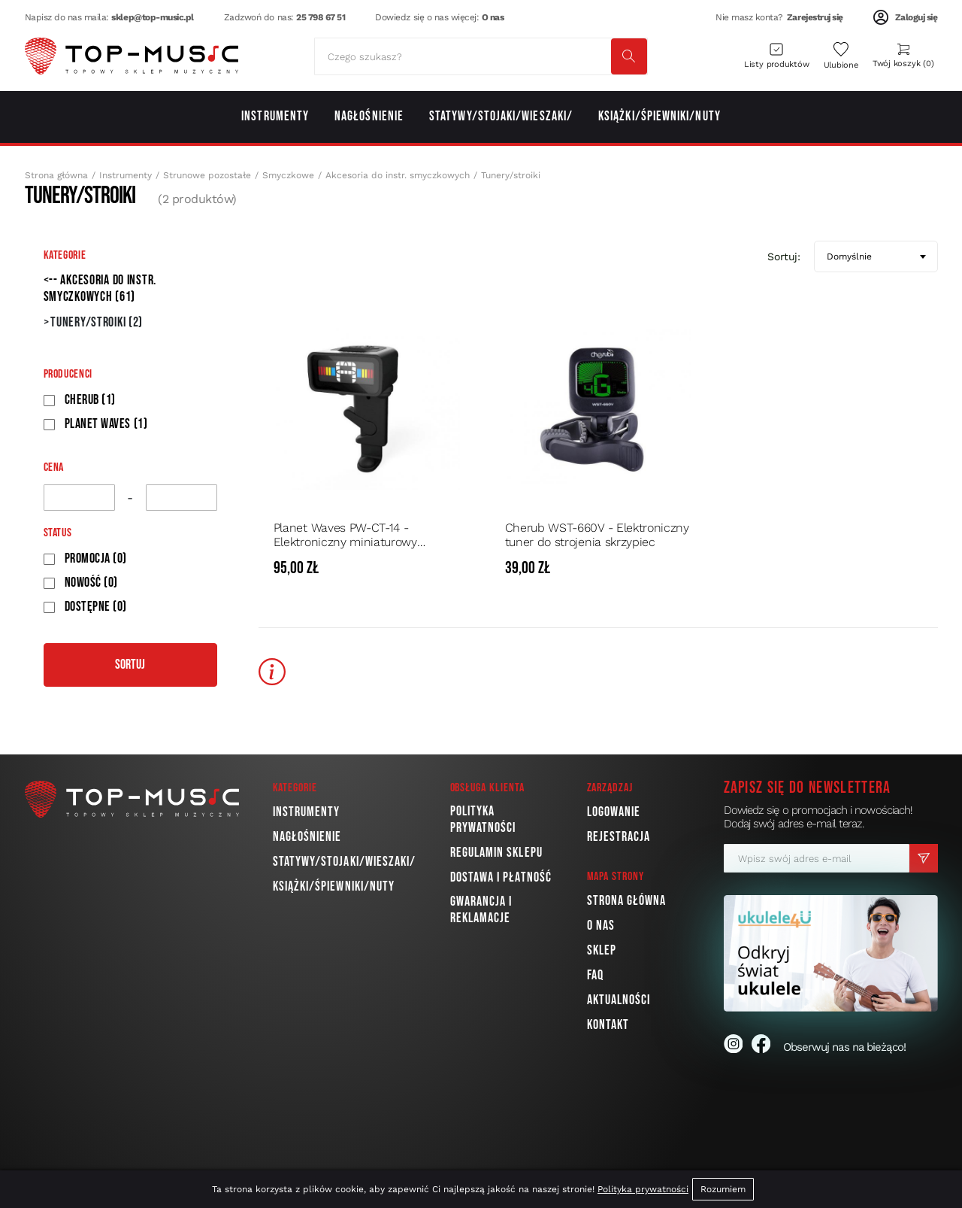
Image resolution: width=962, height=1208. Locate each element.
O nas (601, 925)
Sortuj (130, 664)
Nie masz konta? (779, 17)
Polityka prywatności (483, 819)
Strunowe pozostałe (207, 175)
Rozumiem (723, 1189)
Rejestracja (619, 837)
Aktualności (619, 1000)
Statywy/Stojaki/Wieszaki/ (344, 862)
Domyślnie (849, 256)
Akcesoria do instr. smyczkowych (397, 175)
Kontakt (608, 1025)
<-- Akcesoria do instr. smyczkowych (100, 288)
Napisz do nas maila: (109, 17)
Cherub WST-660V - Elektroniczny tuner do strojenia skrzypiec (597, 535)
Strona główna (56, 175)
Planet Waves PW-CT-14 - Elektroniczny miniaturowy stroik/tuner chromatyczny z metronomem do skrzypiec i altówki (350, 535)
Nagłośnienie (307, 837)
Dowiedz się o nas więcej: (439, 17)
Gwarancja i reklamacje (481, 910)
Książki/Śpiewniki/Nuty (334, 886)
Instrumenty (125, 175)
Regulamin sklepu (496, 852)
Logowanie (614, 812)
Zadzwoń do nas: (285, 17)
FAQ (595, 975)
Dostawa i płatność (501, 877)
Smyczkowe (288, 175)
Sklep (601, 950)
